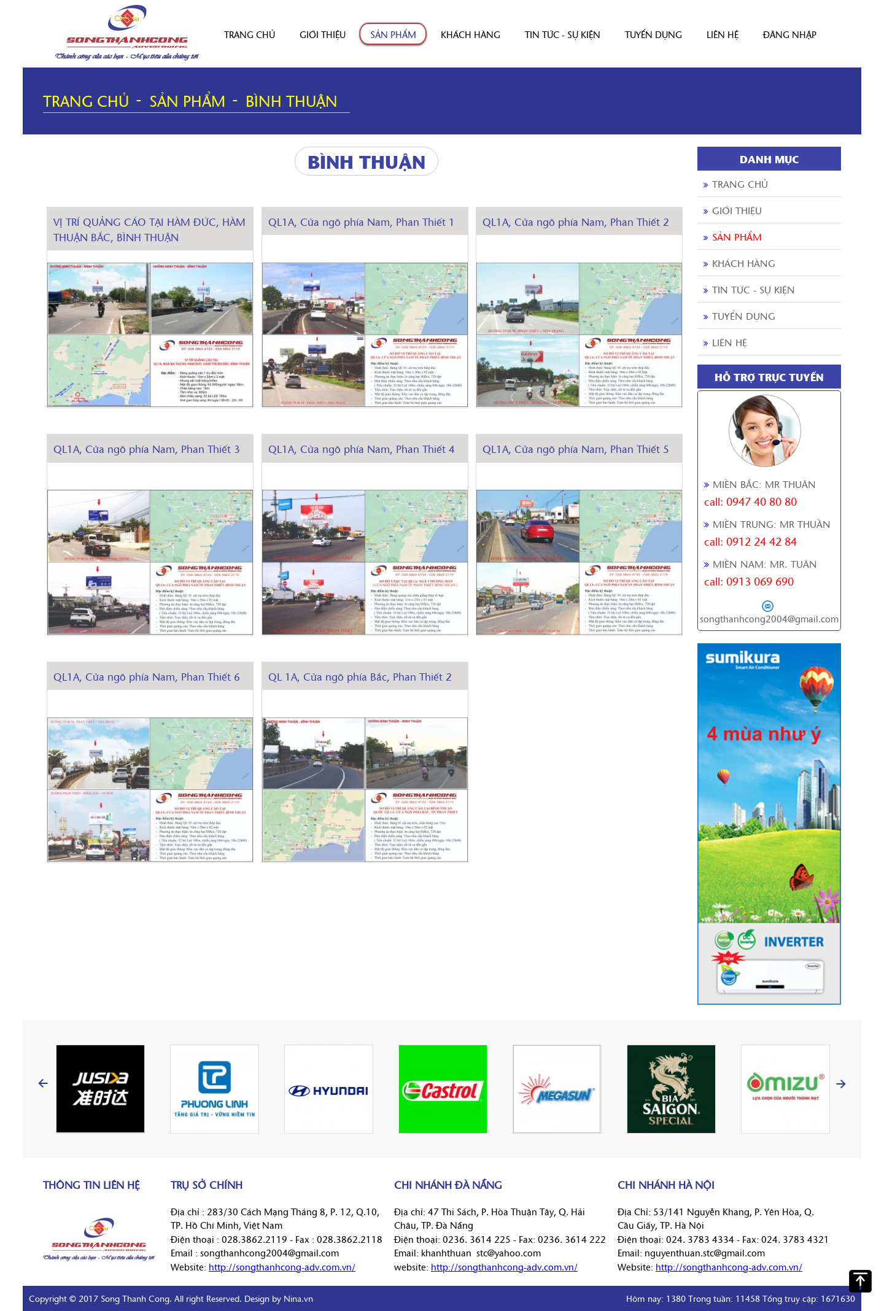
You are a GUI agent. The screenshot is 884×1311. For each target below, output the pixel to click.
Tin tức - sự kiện (562, 34)
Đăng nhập (789, 34)
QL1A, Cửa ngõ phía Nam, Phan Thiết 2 (576, 221)
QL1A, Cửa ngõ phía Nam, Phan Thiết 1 (361, 221)
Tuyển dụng (653, 34)
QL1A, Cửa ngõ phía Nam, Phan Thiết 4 (361, 448)
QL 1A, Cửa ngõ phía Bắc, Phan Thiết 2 (360, 676)
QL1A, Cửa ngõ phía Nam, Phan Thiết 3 (146, 448)
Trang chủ (249, 34)
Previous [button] (43, 1083)
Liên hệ (723, 34)
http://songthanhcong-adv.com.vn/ (282, 1266)
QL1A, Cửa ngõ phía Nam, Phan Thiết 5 (576, 448)
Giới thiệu (323, 34)
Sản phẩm (393, 34)
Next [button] (841, 1083)
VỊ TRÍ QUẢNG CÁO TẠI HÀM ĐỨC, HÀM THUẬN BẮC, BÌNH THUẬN (149, 229)
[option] (100, 1089)
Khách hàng (470, 34)
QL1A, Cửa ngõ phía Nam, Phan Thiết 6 (146, 676)
